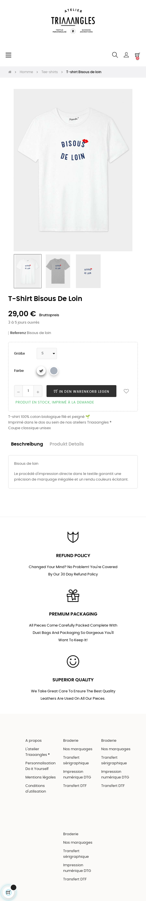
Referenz (18, 333)
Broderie (70, 741)
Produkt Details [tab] (67, 444)
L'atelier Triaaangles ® (37, 752)
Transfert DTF (75, 786)
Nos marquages (77, 749)
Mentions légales (40, 777)
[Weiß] (41, 370)
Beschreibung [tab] (27, 444)
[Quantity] (28, 391)
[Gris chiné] (53, 370)
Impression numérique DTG (77, 774)
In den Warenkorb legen (81, 391)
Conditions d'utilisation (35, 788)
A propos (33, 741)
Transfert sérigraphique (76, 760)
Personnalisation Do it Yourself (40, 766)
